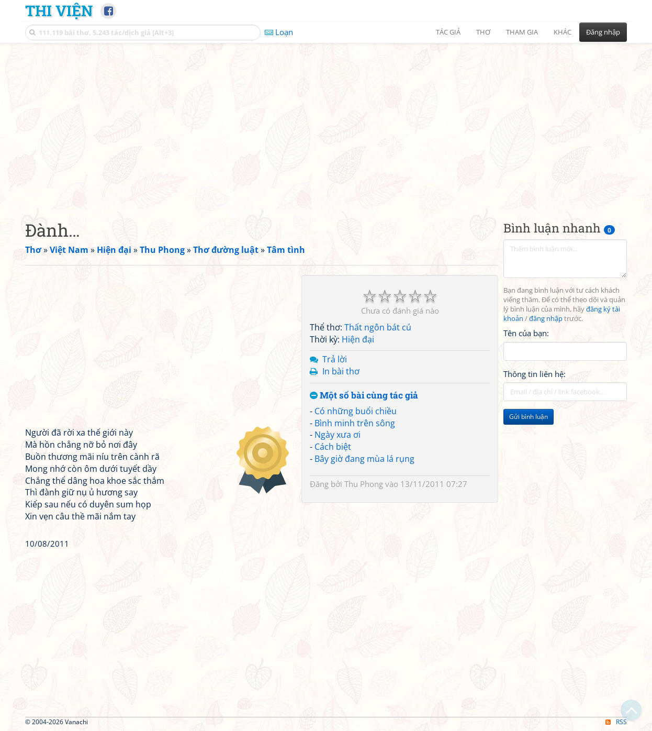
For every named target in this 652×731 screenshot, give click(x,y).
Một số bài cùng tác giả (364, 396)
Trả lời (334, 359)
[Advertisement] (326, 123)
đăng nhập (546, 318)
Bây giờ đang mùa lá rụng (364, 458)
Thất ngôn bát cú (377, 327)
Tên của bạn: (526, 333)
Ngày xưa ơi (337, 434)
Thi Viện (59, 10)
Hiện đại (358, 339)
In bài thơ (340, 371)
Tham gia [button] (522, 32)
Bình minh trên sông (354, 423)
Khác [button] (562, 32)
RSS (616, 721)
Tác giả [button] (448, 32)
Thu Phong (363, 484)
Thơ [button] (483, 32)
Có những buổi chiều (355, 411)
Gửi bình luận (528, 416)
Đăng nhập (603, 32)
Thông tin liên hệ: (534, 374)
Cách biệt (332, 446)
